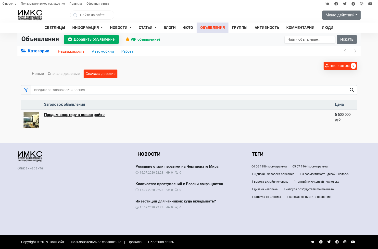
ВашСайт (57, 242)
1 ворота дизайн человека (270, 181)
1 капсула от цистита (266, 197)
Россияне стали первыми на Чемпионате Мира (177, 166)
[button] (87, 28)
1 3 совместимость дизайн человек (324, 174)
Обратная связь (98, 3)
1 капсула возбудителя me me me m (308, 189)
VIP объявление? (143, 39)
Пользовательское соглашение (43, 3)
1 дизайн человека (265, 189)
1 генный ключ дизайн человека (316, 181)
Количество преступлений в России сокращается (179, 184)
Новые (38, 73)
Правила (75, 3)
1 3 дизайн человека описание (273, 174)
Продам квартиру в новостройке (74, 114)
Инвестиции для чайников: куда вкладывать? (176, 201)
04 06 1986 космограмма (269, 166)
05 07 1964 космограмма (310, 166)
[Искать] (310, 39)
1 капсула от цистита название (308, 197)
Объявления (40, 39)
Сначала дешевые (64, 73)
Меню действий (340, 15)
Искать (346, 39)
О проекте (9, 3)
